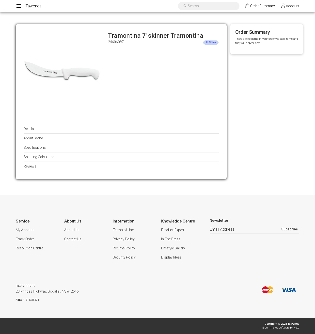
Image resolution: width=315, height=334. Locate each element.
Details (29, 129)
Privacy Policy (124, 239)
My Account (25, 230)
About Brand (33, 138)
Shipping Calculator (39, 157)
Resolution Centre (29, 248)
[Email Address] (245, 229)
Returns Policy (124, 248)
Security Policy (124, 257)
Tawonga (34, 6)
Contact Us (72, 239)
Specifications (35, 147)
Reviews (30, 166)
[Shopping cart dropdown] (259, 6)
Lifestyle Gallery (173, 248)
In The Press (170, 239)
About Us (71, 230)
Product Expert (172, 230)
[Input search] (211, 6)
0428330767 (25, 286)
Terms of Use (123, 230)
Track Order (25, 239)
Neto (296, 327)
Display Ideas (171, 257)
